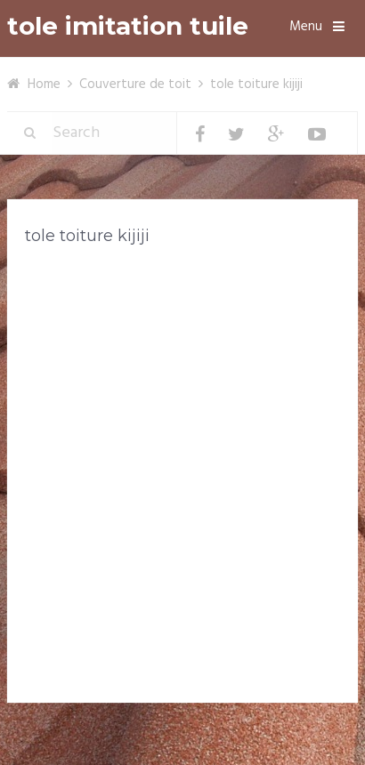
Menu (305, 26)
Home (44, 84)
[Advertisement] (182, 456)
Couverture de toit (135, 84)
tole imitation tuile (127, 26)
